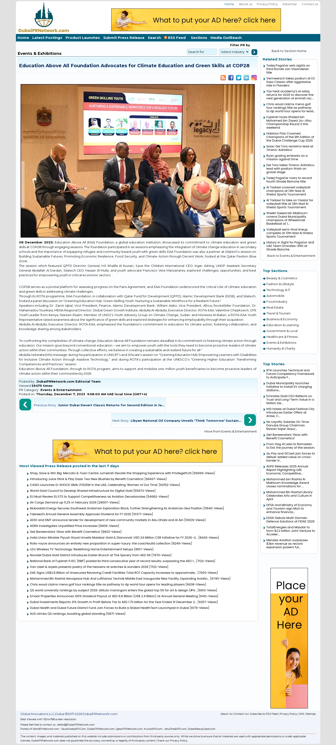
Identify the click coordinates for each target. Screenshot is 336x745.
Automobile (275, 296)
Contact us (310, 4)
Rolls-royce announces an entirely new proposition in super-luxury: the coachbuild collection (100, 543)
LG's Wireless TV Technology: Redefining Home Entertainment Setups (81, 549)
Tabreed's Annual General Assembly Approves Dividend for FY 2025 (80, 514)
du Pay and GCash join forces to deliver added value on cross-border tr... (290, 457)
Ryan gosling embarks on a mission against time (287, 157)
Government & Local (282, 331)
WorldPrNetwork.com (46, 728)
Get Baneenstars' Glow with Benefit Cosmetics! (65, 531)
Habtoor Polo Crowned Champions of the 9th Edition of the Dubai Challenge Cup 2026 (290, 137)
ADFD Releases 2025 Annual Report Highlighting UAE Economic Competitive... (287, 470)
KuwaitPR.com (153, 728)
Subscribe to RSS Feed (264, 713)
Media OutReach (226, 37)
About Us (226, 713)
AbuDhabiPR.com (175, 728)
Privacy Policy (267, 4)
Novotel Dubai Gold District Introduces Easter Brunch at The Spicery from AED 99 (90, 555)
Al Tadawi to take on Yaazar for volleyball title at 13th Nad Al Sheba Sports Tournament (289, 203)
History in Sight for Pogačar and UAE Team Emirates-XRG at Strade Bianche (290, 246)
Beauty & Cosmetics (281, 278)
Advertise (289, 4)
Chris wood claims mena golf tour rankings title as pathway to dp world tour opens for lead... (290, 107)
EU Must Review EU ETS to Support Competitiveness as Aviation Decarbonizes (88, 496)
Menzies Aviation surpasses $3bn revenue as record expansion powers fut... (287, 543)
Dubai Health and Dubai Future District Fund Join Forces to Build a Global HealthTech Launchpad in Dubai (109, 608)
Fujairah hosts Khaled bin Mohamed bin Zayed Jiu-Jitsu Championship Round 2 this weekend (289, 122)
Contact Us (241, 713)
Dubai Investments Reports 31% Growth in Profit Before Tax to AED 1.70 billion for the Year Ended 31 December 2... (113, 602)
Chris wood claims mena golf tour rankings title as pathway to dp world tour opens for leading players (107, 584)
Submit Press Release (123, 37)
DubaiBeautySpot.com (201, 728)
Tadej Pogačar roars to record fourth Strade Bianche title (289, 180)
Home (229, 4)
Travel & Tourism (278, 313)
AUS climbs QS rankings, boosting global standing (67, 613)
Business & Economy (282, 319)
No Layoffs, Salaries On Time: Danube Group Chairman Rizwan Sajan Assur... (288, 425)
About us (245, 4)
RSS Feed (176, 37)
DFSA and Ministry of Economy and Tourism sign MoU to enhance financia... (289, 508)
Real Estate (275, 307)
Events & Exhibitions (281, 342)
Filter (234, 45)
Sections (199, 37)
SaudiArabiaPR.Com (73, 728)
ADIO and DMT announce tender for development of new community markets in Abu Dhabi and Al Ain (106, 520)
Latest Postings (47, 37)
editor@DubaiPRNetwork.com (76, 724)
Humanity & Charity (280, 348)
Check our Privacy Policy (172, 740)
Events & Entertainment (61, 390)
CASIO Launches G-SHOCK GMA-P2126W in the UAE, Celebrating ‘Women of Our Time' (94, 485)
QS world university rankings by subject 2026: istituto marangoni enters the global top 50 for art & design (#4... (113, 590)
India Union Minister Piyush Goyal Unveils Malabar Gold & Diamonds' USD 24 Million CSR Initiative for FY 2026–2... (114, 537)
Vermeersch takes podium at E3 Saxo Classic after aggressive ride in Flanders (290, 82)
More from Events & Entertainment (230, 431)
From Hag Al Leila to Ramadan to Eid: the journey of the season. (290, 446)
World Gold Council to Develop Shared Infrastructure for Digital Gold (81, 490)
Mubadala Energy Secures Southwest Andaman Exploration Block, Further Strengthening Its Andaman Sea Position (116, 508)
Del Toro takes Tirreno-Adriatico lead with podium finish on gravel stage (290, 168)
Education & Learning (282, 325)
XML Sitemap (307, 713)
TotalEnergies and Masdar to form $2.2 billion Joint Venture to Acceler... (290, 530)
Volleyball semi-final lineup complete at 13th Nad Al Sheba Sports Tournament (289, 233)
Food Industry (276, 301)
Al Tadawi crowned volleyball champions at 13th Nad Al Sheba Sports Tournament (288, 191)
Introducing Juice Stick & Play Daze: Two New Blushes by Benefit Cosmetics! (87, 479)
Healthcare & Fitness (282, 337)
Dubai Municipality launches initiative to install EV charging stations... (289, 386)
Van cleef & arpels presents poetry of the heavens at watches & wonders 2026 (89, 567)
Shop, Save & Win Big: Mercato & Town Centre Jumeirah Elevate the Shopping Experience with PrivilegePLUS (111, 473)
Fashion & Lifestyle (280, 284)
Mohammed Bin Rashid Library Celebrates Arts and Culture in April (289, 495)
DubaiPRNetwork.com (101, 728)
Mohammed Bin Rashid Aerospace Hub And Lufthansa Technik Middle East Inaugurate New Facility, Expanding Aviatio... (119, 578)
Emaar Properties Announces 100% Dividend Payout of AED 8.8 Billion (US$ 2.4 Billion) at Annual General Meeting (114, 596)
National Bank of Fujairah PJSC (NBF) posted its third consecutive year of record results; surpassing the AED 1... (112, 561)
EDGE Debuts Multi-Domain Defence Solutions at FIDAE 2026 (290, 520)
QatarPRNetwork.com (129, 728)
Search (154, 37)
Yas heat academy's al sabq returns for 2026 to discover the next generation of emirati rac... (290, 95)
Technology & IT (278, 290)
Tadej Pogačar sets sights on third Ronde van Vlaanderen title (288, 69)
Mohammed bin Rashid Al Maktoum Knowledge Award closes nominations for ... (287, 482)
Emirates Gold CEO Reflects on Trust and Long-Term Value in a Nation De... (290, 399)
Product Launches (83, 37)
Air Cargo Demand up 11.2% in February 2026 (63, 502)
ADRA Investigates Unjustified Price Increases (64, 526)
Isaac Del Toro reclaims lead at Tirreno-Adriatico (289, 148)
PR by (244, 45)
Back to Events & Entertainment (291, 255)
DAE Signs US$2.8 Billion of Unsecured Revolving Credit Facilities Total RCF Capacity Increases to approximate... (113, 572)
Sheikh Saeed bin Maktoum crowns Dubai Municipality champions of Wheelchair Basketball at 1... (287, 218)
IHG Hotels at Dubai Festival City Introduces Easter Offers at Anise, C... (290, 412)
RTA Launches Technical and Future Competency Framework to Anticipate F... (290, 374)
